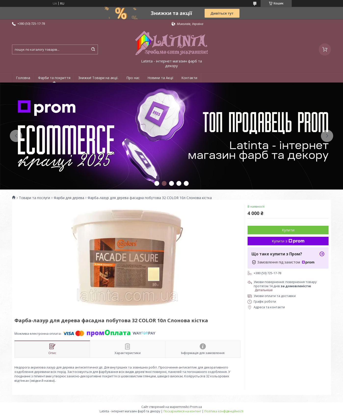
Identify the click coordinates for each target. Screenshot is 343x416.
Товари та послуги (34, 198)
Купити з (288, 240)
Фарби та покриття (54, 77)
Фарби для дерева (69, 198)
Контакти (189, 77)
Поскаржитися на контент (182, 411)
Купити (288, 229)
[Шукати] (93, 49)
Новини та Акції (160, 77)
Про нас (133, 77)
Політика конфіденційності (223, 411)
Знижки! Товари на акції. (98, 77)
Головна (23, 77)
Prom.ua (196, 407)
